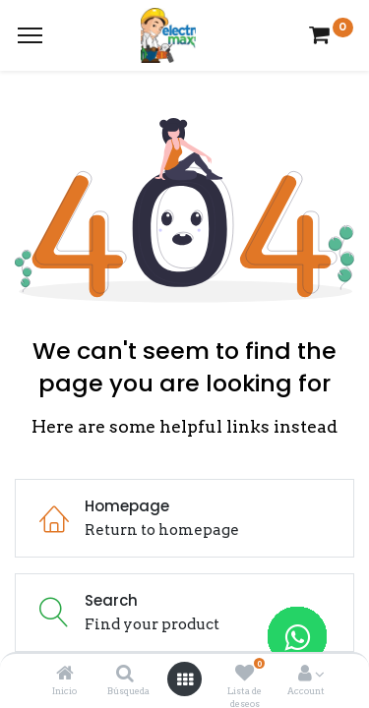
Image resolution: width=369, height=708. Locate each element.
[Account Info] (305, 674)
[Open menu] (185, 679)
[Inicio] (65, 674)
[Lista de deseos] (244, 674)
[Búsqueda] (125, 674)
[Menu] (30, 35)
